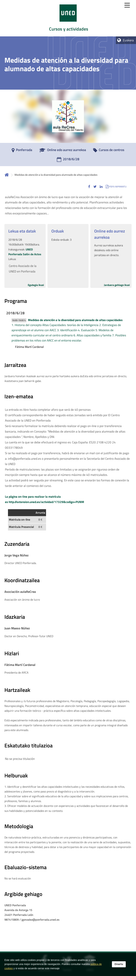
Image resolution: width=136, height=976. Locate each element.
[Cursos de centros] (109, 151)
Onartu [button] (119, 964)
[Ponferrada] (22, 151)
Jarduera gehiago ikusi (117, 285)
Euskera (128, 40)
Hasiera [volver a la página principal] (6, 174)
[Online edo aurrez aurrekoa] (63, 151)
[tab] (68, 18)
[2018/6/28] (68, 160)
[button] (89, 186)
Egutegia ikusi (36, 285)
